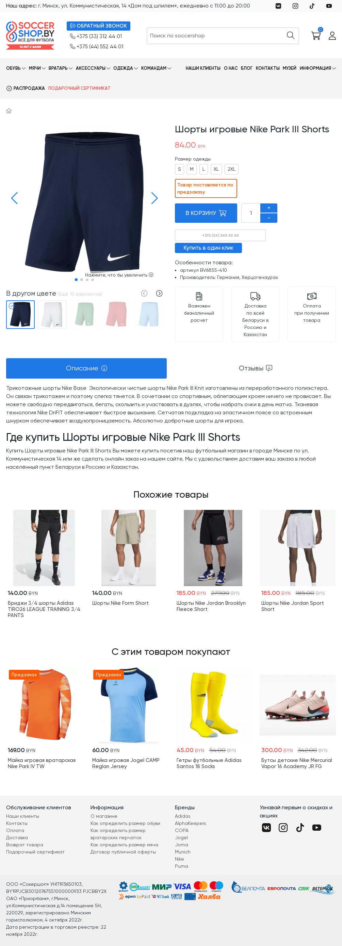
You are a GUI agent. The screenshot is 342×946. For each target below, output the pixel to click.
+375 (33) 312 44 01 (96, 36)
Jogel (181, 837)
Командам (153, 68)
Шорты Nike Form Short (120, 603)
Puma (181, 866)
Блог (247, 68)
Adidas (183, 816)
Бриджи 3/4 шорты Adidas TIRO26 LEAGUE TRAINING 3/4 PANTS (44, 609)
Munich (183, 851)
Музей (289, 68)
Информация (315, 68)
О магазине (104, 816)
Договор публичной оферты (123, 851)
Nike (179, 859)
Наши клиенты (203, 68)
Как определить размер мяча (124, 844)
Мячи (35, 68)
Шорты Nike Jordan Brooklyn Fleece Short (211, 606)
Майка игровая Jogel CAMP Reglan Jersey (126, 763)
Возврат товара (24, 844)
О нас (231, 68)
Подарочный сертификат (79, 88)
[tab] (86, 368)
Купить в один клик (208, 247)
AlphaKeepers (190, 823)
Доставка (17, 837)
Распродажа (29, 88)
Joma (181, 844)
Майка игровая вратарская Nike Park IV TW (42, 763)
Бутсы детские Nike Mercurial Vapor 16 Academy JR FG (296, 763)
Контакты (268, 68)
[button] (12, 198)
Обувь (13, 68)
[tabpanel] (171, 427)
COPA (182, 830)
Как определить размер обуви (125, 823)
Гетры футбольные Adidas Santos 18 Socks (209, 763)
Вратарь (58, 68)
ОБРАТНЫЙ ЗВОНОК (98, 26)
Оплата (15, 830)
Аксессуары (90, 68)
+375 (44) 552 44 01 (96, 47)
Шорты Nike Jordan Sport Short (292, 606)
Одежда (123, 68)
